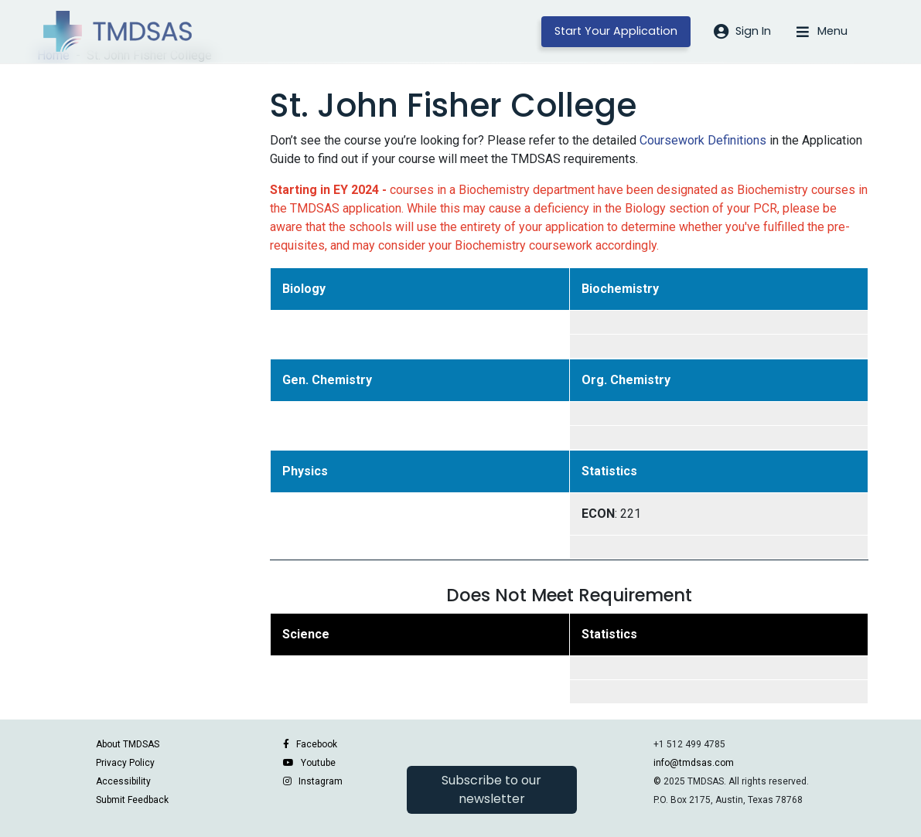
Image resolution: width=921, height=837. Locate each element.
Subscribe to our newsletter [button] (491, 789)
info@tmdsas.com (693, 762)
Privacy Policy (125, 762)
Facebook (316, 744)
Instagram (320, 781)
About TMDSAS (127, 744)
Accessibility (123, 781)
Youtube (318, 762)
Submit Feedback (132, 799)
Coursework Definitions (703, 140)
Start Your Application (615, 31)
